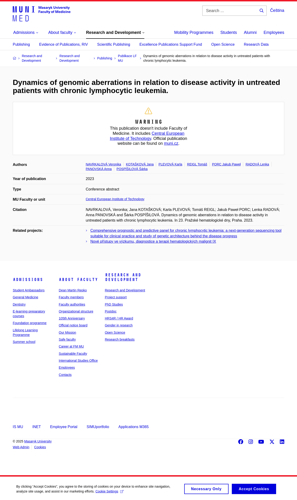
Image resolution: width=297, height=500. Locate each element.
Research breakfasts (120, 339)
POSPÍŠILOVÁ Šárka (132, 169)
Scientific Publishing (113, 44)
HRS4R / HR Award (119, 318)
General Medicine (25, 297)
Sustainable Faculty (73, 353)
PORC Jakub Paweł (226, 164)
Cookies (40, 447)
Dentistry (19, 304)
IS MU (18, 427)
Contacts (65, 375)
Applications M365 (133, 427)
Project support (116, 297)
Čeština (277, 10)
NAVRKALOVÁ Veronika (103, 164)
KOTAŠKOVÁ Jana (140, 164)
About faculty (78, 279)
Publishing (21, 44)
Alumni (250, 32)
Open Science (223, 44)
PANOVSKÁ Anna (99, 169)
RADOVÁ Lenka (257, 164)
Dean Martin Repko (73, 290)
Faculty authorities (72, 304)
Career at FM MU (71, 346)
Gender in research (119, 325)
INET (36, 427)
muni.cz (171, 143)
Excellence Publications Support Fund (170, 44)
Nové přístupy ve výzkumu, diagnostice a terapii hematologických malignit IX (153, 241)
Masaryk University (38, 441)
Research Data (256, 44)
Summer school (24, 342)
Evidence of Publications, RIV (63, 44)
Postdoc (111, 311)
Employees (274, 32)
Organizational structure (76, 311)
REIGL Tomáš (197, 164)
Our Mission (67, 332)
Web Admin (21, 447)
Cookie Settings (109, 494)
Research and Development (123, 277)
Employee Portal (63, 427)
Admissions (28, 279)
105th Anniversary (72, 318)
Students (228, 32)
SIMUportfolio (98, 427)
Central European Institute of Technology (147, 136)
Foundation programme (30, 323)
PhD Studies (114, 304)
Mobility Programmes (193, 32)
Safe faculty (67, 339)
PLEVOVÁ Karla (170, 164)
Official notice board (73, 325)
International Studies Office (78, 360)
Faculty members (71, 297)
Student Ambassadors (29, 290)
